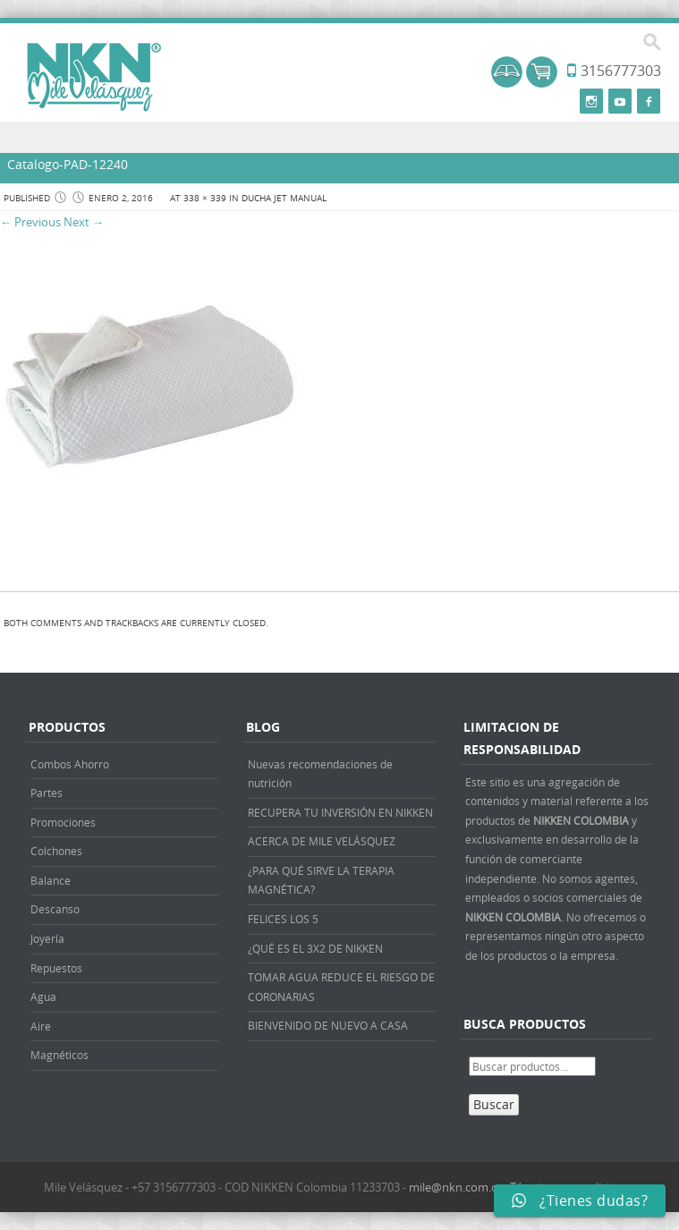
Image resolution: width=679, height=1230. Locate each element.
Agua (43, 996)
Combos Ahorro (69, 764)
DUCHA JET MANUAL (284, 198)
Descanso (55, 909)
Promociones (63, 822)
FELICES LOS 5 (283, 919)
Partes (46, 792)
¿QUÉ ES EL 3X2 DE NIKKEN (315, 948)
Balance (50, 880)
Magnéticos (59, 1055)
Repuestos (56, 968)
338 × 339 (204, 198)
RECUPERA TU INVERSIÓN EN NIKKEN (340, 812)
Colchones (56, 851)
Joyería (47, 938)
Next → (84, 222)
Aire (40, 1026)
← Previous (30, 222)
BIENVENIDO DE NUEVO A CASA (328, 1025)
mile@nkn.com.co (456, 1187)
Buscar (493, 1104)
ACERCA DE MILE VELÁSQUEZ (321, 841)
